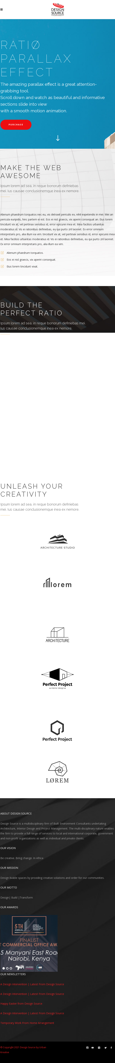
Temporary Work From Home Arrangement (27, 1023)
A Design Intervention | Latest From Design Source (32, 984)
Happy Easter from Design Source (21, 1003)
